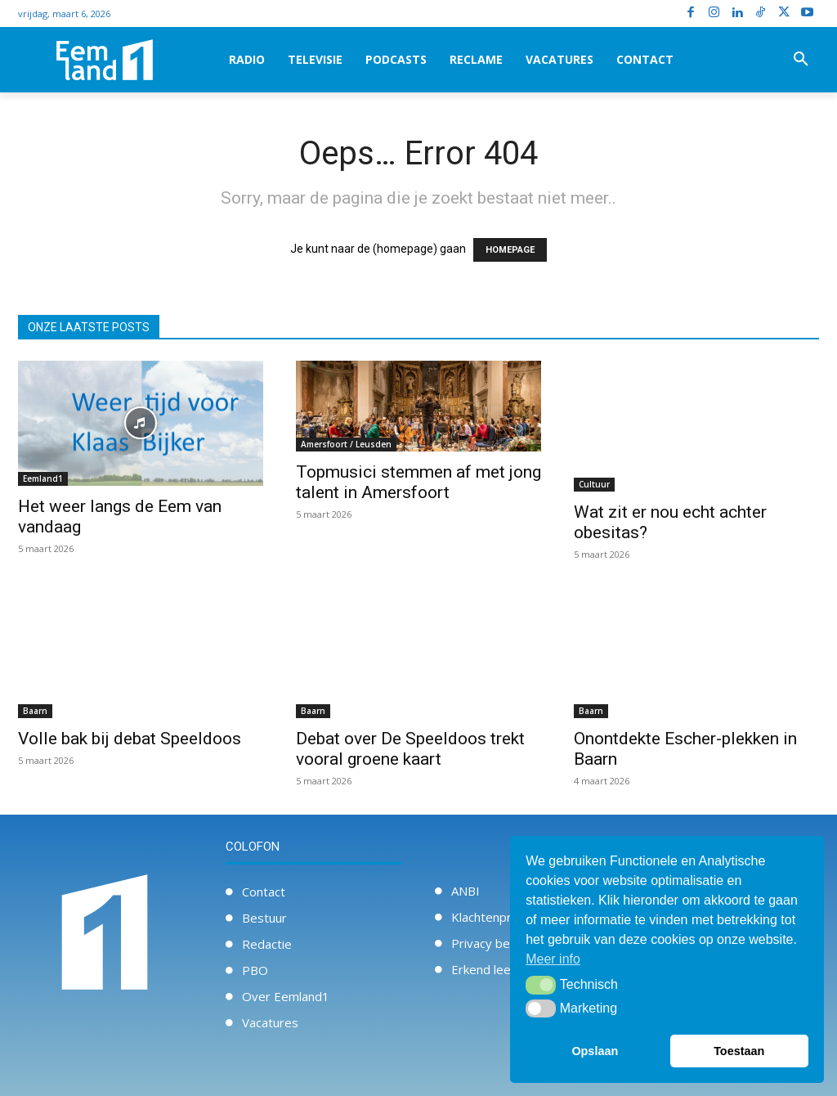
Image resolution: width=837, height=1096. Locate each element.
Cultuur (594, 484)
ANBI (465, 891)
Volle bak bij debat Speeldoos (129, 738)
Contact (263, 891)
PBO (255, 970)
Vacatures (270, 1022)
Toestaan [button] (739, 1051)
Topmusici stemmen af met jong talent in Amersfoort (418, 482)
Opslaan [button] (594, 1051)
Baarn (35, 710)
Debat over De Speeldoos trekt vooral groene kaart (410, 749)
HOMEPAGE (510, 250)
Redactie (267, 944)
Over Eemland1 (285, 996)
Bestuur (264, 918)
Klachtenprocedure (504, 917)
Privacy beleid (490, 943)
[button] (801, 59)
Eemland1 (43, 478)
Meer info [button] (553, 959)
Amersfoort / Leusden (346, 444)
